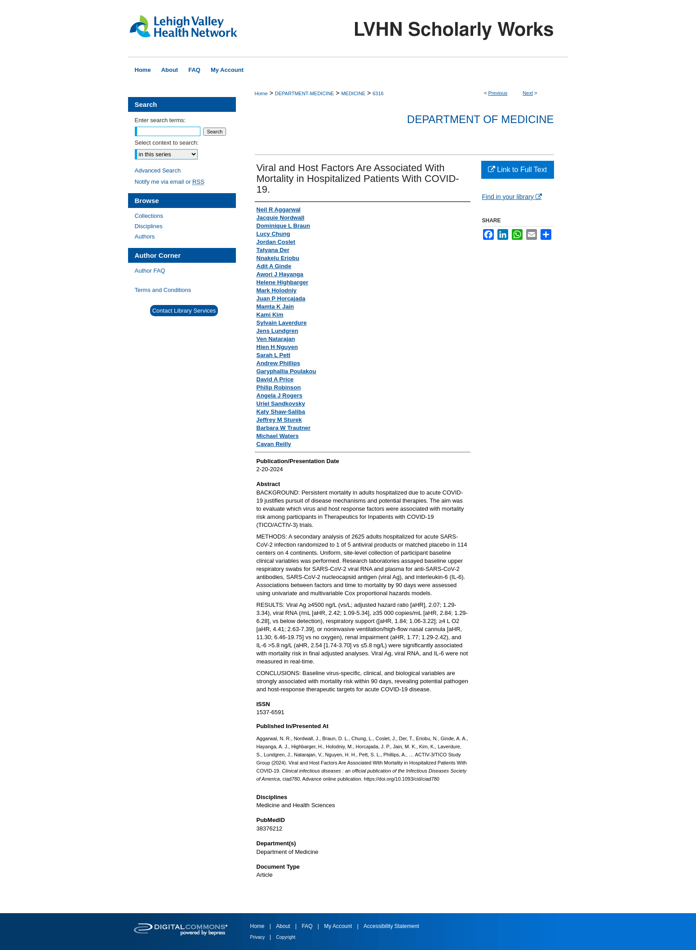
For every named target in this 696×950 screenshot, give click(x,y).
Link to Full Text (517, 169)
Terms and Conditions (163, 290)
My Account (338, 926)
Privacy (258, 937)
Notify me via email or (169, 181)
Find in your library (512, 196)
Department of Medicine (480, 119)
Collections (149, 215)
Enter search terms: (160, 120)
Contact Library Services (184, 310)
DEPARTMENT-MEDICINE (304, 93)
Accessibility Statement (391, 926)
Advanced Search (158, 170)
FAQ (307, 926)
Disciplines (149, 226)
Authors (145, 236)
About (284, 926)
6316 (377, 93)
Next (528, 93)
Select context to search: (167, 142)
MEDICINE (353, 93)
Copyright (286, 937)
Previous (498, 93)
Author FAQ (150, 270)
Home (261, 93)
